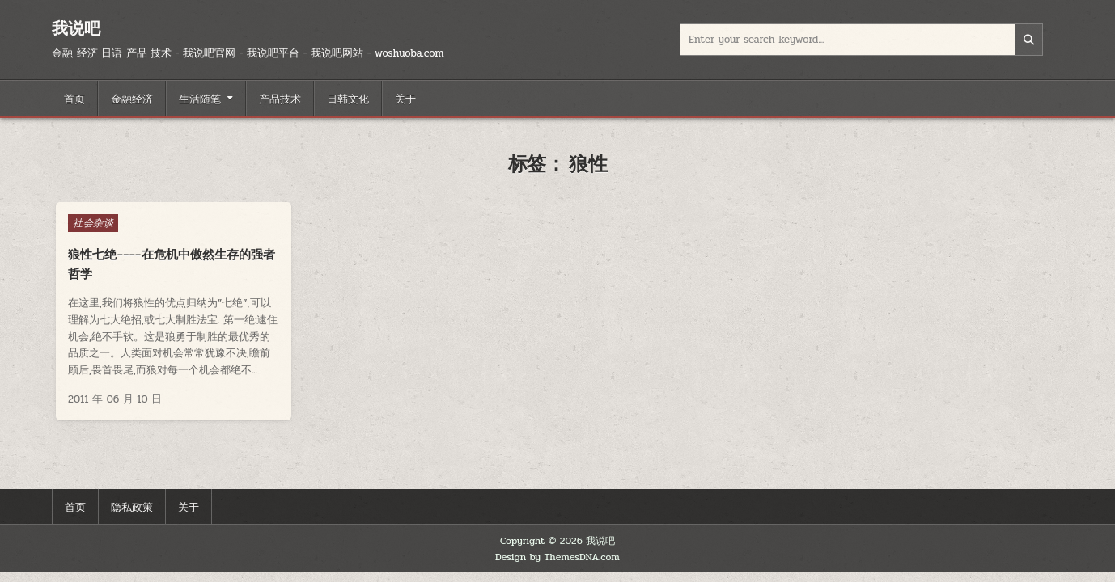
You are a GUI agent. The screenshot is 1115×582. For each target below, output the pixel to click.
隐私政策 (132, 506)
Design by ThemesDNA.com (557, 557)
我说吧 (76, 28)
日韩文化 (348, 98)
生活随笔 (200, 98)
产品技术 (280, 98)
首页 (74, 98)
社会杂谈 (93, 223)
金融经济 (132, 98)
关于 (405, 98)
